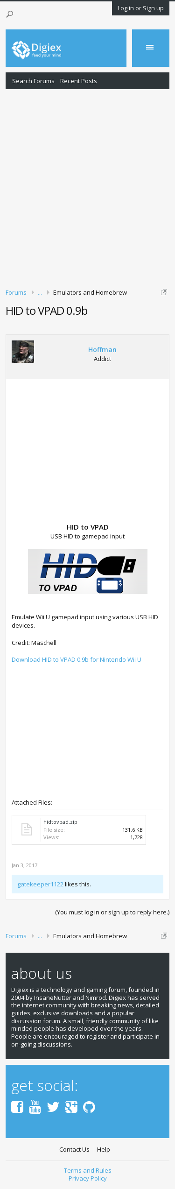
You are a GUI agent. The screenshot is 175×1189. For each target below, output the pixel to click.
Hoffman (102, 350)
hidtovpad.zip (60, 821)
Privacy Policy (88, 1178)
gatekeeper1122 (40, 884)
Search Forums (33, 81)
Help (103, 1150)
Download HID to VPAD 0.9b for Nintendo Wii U (76, 659)
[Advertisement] (87, 187)
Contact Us (74, 1150)
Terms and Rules (88, 1170)
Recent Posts (78, 81)
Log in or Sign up (141, 8)
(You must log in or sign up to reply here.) (112, 912)
